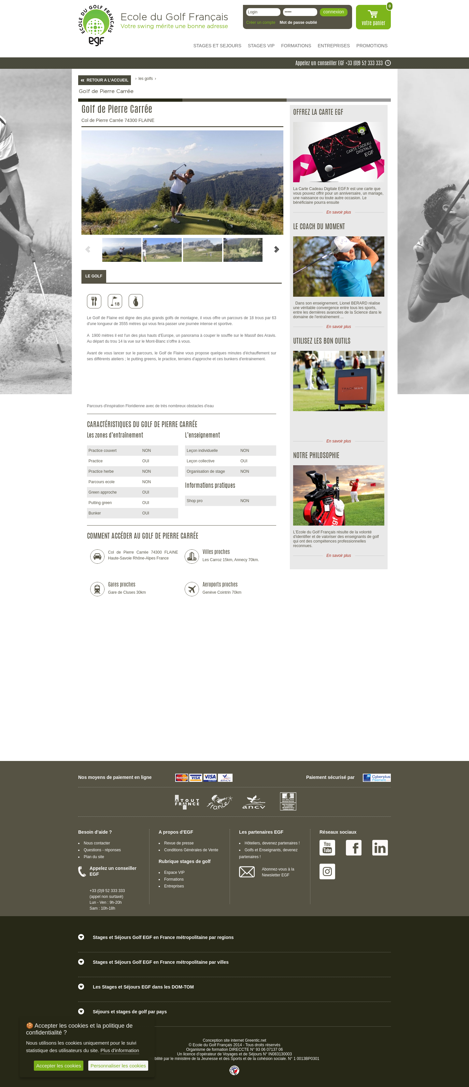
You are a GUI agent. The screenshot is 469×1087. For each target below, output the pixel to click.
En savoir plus (338, 212)
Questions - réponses (102, 850)
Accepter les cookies (58, 1065)
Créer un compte (260, 22)
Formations (174, 879)
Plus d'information (119, 1050)
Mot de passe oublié (298, 22)
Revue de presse (179, 843)
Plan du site (94, 857)
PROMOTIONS (372, 45)
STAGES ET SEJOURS (217, 45)
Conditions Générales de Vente (191, 850)
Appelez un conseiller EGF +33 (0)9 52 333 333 (339, 63)
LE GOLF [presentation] (93, 276)
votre (373, 23)
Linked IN (380, 848)
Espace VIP (174, 872)
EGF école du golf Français (96, 25)
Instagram (327, 871)
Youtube (327, 848)
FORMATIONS (296, 45)
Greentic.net (255, 1040)
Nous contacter (97, 843)
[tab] (93, 276)
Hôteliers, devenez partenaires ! (272, 843)
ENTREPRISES (334, 45)
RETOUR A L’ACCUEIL (107, 80)
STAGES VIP (261, 45)
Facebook (354, 848)
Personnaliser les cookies (118, 1065)
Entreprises (174, 886)
